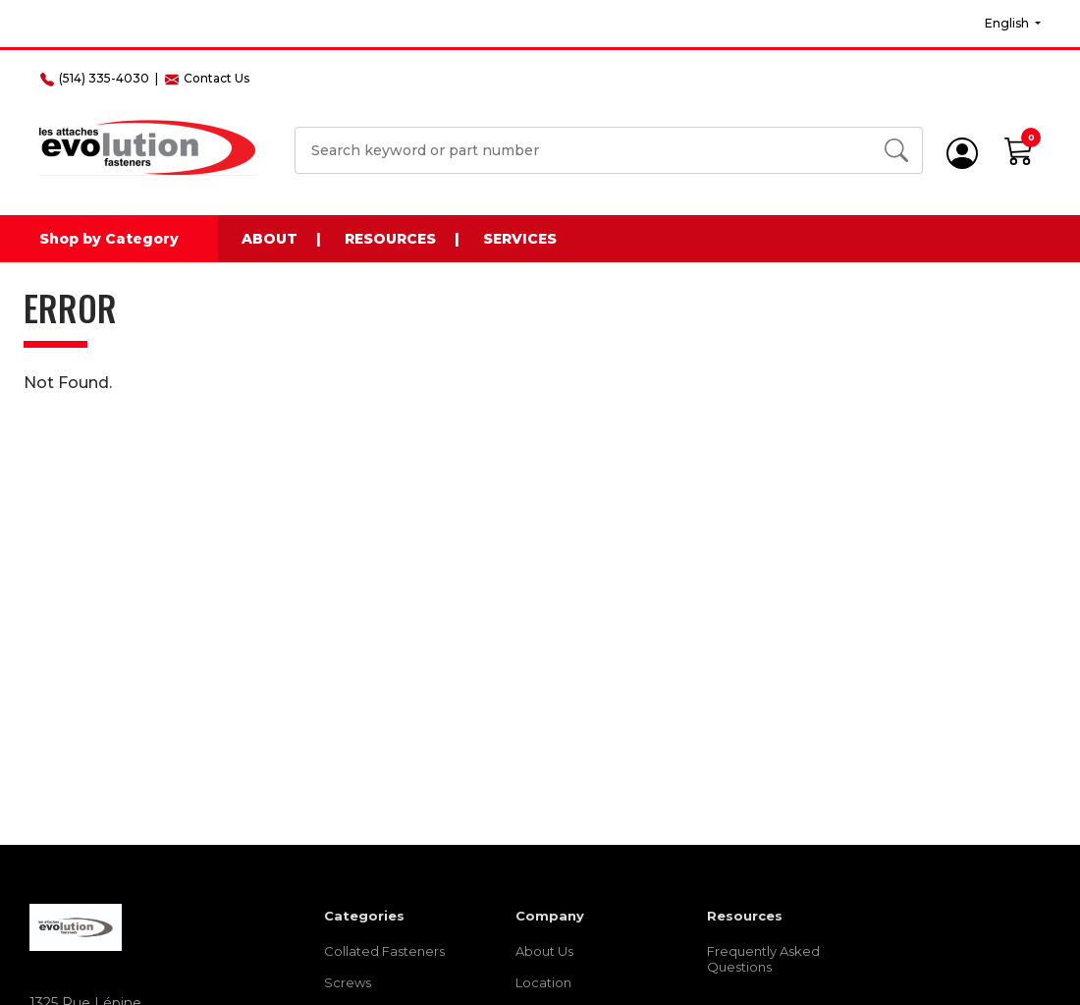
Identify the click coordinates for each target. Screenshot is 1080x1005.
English (1008, 23)
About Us (544, 951)
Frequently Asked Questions (763, 959)
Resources (390, 239)
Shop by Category (109, 239)
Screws (347, 982)
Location (543, 982)
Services (520, 239)
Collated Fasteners (384, 951)
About (269, 239)
